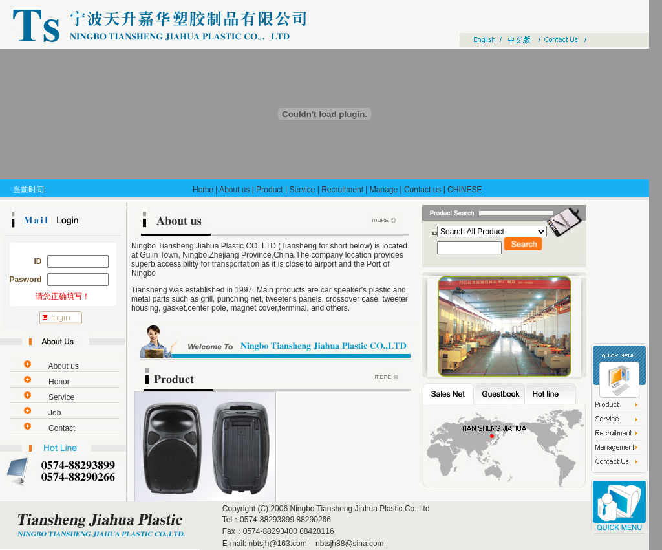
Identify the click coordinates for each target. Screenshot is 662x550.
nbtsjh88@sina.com (349, 543)
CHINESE (464, 189)
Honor (59, 381)
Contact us (422, 189)
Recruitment (342, 189)
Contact (61, 428)
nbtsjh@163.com (277, 543)
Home (203, 189)
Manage (384, 189)
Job (54, 412)
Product (269, 189)
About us (234, 189)
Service (302, 189)
